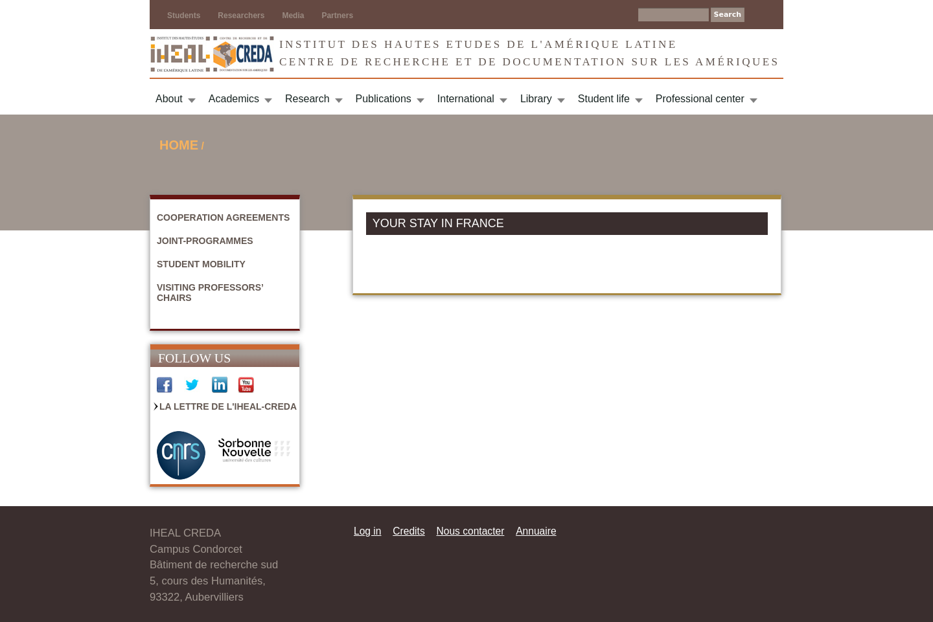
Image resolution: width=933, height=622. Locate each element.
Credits (408, 531)
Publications (383, 98)
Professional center (700, 98)
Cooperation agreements (223, 217)
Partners (337, 15)
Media (293, 15)
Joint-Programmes (205, 241)
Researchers (241, 15)
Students (183, 15)
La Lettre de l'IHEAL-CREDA (228, 406)
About (169, 98)
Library (536, 98)
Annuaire (536, 531)
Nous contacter (470, 531)
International (465, 98)
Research (307, 98)
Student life (604, 98)
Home (178, 145)
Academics (234, 98)
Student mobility (201, 264)
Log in (368, 531)
